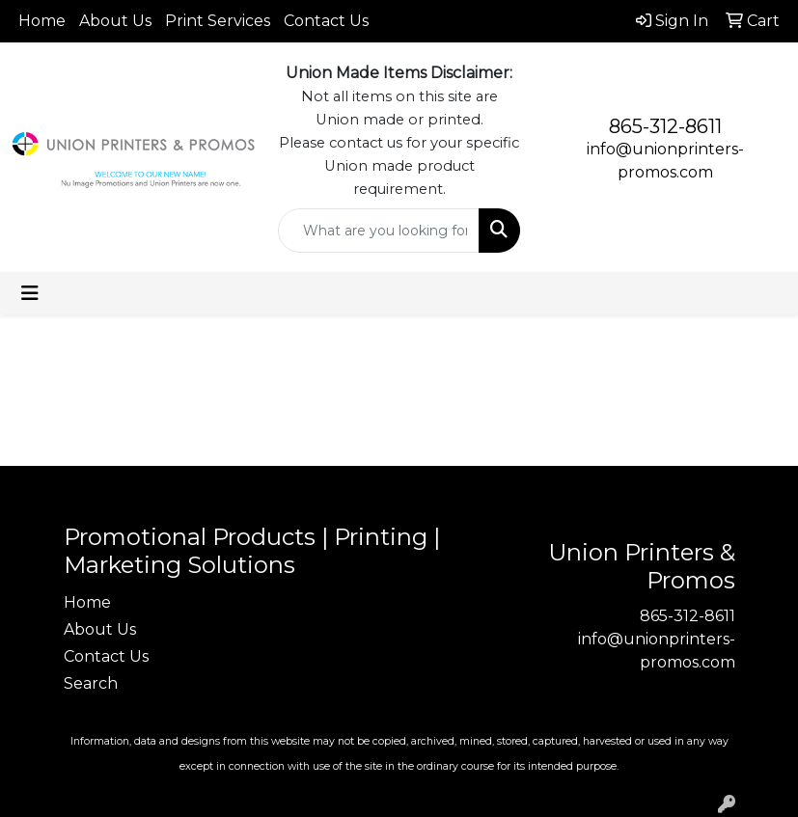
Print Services (217, 21)
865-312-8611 (665, 126)
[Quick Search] (379, 230)
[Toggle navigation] (30, 293)
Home (42, 21)
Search (91, 683)
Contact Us (326, 21)
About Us (115, 21)
